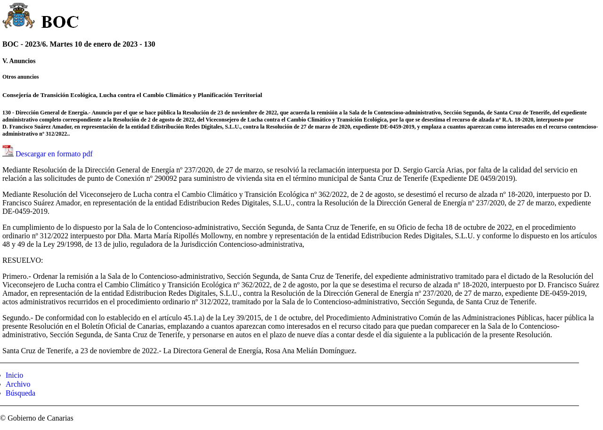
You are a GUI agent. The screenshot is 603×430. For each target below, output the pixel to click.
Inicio (14, 375)
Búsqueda (20, 393)
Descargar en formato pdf (54, 154)
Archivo (18, 384)
